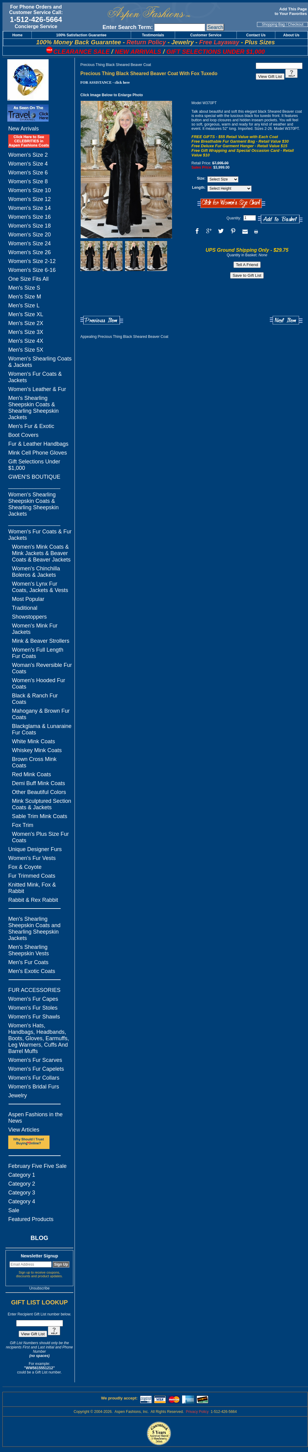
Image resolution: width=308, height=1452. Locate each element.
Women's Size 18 (29, 226)
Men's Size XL (25, 314)
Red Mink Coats (31, 774)
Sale (13, 1210)
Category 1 (21, 1175)
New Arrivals (23, 129)
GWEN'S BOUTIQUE (34, 477)
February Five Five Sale (37, 1166)
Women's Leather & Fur (37, 389)
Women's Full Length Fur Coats (37, 653)
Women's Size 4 (28, 164)
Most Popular (28, 599)
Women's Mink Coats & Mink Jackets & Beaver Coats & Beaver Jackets (41, 553)
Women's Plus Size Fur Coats (40, 837)
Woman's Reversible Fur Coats (42, 668)
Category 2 (21, 1184)
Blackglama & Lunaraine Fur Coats (42, 729)
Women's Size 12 (29, 199)
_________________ (34, 486)
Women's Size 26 (29, 252)
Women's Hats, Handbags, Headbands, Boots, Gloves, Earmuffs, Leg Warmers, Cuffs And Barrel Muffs (38, 1038)
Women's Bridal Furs (33, 1087)
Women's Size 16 (29, 217)
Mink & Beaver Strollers (40, 641)
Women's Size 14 (29, 208)
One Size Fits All (28, 279)
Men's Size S (24, 288)
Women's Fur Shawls (34, 1017)
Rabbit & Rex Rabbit (33, 900)
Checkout (295, 24)
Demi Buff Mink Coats (38, 783)
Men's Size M (24, 297)
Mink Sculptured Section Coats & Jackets (41, 804)
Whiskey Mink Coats (37, 750)
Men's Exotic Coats (31, 971)
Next (286, 320)
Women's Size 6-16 (32, 270)
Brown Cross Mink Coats (34, 762)
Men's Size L (23, 305)
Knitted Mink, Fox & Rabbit (32, 888)
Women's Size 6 (28, 173)
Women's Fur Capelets (36, 1069)
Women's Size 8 (28, 181)
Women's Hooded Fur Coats (38, 683)
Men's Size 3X (25, 332)
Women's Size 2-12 (32, 261)
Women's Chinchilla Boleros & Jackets (36, 571)
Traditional (24, 608)
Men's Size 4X (25, 341)
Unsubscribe (39, 1288)
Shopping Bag (273, 24)
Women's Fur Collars (33, 1078)
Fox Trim (22, 825)
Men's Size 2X (25, 323)
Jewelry (17, 1095)
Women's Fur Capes (33, 999)
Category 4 (21, 1201)
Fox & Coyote (25, 867)
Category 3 (21, 1193)
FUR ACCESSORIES (34, 990)
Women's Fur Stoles (32, 1008)
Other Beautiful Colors (39, 792)
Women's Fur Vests (32, 858)
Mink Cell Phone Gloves (37, 453)
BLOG (39, 1237)
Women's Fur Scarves (35, 1060)
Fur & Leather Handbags (38, 444)
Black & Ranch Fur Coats (35, 699)
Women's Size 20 (29, 235)
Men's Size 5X (25, 350)
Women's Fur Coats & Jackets (35, 377)
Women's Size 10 (29, 190)
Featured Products (30, 1219)
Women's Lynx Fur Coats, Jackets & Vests (40, 587)
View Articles (23, 1130)
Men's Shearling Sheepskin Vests (28, 950)
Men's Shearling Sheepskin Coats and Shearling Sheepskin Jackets (34, 928)
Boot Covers (23, 435)
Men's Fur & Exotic (31, 426)
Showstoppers (29, 617)
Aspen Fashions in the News (35, 1117)
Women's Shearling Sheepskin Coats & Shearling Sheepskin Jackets (33, 504)
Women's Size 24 (29, 243)
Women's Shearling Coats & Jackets (40, 362)
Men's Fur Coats (28, 962)
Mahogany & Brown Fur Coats (41, 714)
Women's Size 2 (28, 155)
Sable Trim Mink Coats (39, 816)
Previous (101, 320)
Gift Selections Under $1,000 (34, 465)
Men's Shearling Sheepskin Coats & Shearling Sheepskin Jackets (33, 407)
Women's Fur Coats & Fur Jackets (40, 534)
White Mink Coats (33, 741)
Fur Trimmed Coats (31, 876)
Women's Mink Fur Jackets (34, 629)
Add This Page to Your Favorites (291, 11)
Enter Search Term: (127, 27)
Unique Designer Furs (35, 849)
